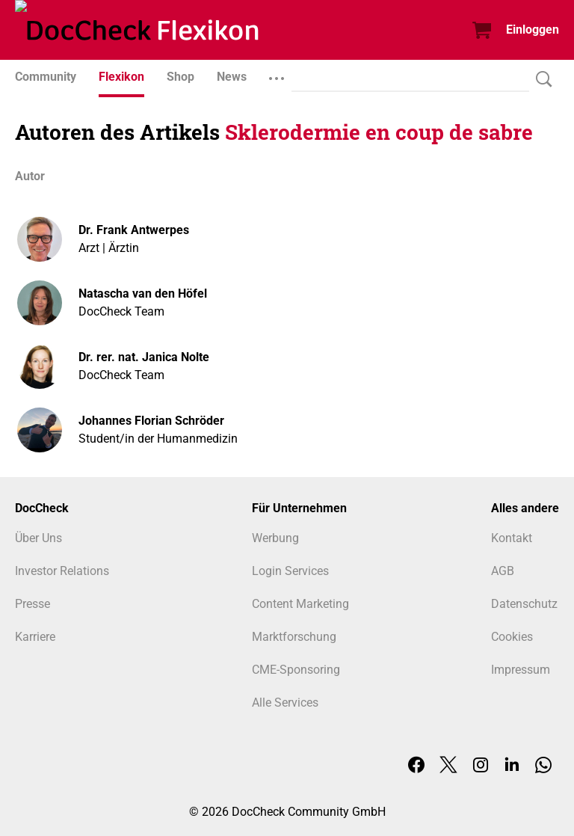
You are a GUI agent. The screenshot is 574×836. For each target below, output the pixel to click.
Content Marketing (300, 604)
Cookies (512, 637)
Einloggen (532, 29)
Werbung (275, 538)
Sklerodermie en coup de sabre (379, 132)
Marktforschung (294, 637)
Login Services (290, 571)
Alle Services (285, 702)
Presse (32, 604)
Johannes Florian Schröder (151, 421)
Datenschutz (524, 604)
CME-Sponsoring (296, 670)
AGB (502, 571)
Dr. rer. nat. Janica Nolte (143, 357)
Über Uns (38, 538)
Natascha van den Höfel (142, 293)
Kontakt (511, 538)
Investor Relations (62, 571)
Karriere (35, 637)
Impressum (520, 670)
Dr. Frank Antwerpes (133, 230)
